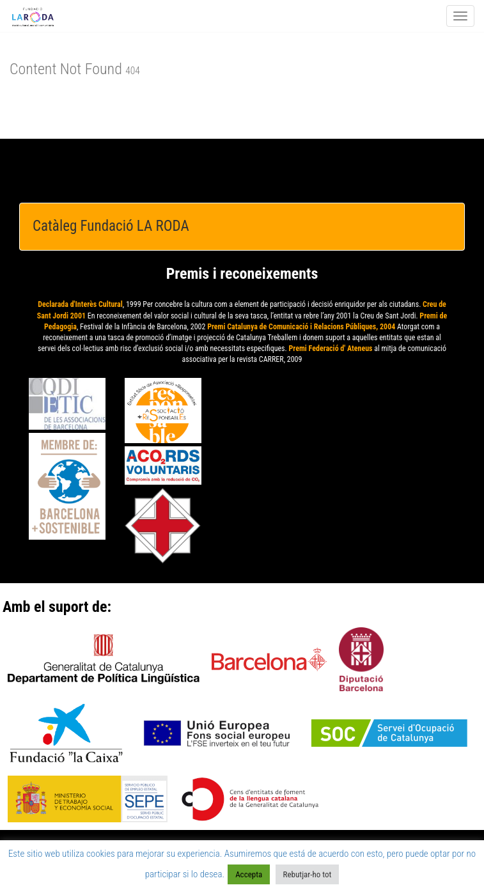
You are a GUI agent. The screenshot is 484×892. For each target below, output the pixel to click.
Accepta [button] (248, 874)
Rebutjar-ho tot (307, 874)
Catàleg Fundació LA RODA (111, 226)
